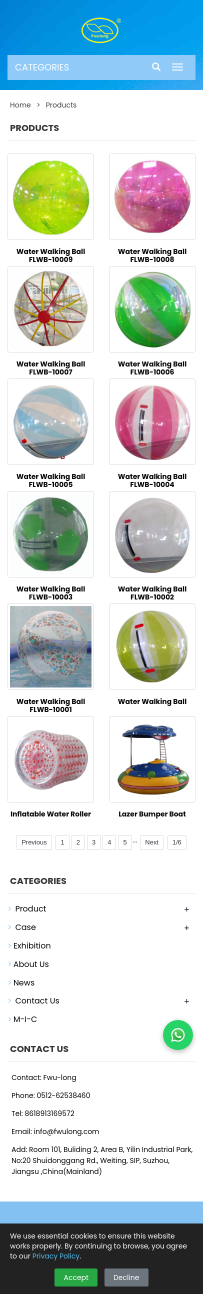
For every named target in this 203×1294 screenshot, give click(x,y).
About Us (31, 964)
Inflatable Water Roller (50, 814)
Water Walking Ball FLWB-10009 (51, 255)
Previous (34, 842)
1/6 (177, 842)
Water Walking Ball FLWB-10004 (152, 481)
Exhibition (32, 946)
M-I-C (26, 1019)
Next (151, 842)
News (24, 982)
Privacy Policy (56, 1256)
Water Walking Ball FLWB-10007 (51, 368)
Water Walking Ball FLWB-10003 (51, 593)
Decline (127, 1277)
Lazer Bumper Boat (152, 814)
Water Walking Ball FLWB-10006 (152, 368)
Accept (76, 1277)
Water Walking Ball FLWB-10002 (152, 593)
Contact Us (37, 1000)
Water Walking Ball (152, 701)
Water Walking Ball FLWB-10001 (51, 705)
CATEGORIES (42, 67)
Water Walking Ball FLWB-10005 (51, 481)
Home (20, 105)
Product (30, 908)
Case (25, 927)
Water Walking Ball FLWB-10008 (152, 255)
